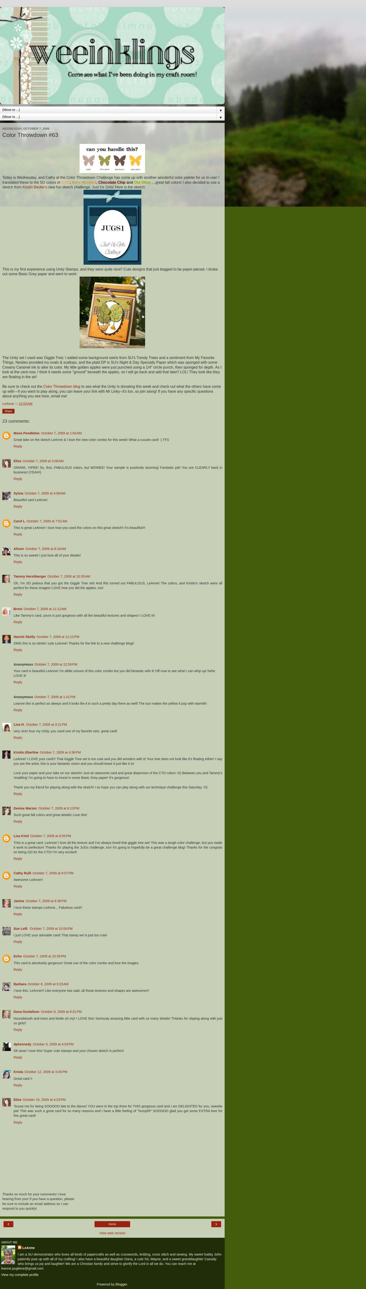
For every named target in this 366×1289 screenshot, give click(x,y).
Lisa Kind (21, 836)
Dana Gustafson (26, 1012)
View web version (112, 1233)
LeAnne (28, 1248)
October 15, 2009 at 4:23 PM (44, 1100)
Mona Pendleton (27, 433)
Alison (19, 549)
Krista (18, 1072)
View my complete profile (20, 1275)
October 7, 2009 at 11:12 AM (45, 609)
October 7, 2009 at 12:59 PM (55, 664)
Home (112, 1224)
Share (8, 411)
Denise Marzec (25, 808)
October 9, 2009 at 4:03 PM (53, 1044)
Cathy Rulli (22, 873)
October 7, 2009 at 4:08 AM (45, 493)
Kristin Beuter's (34, 187)
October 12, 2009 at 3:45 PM (46, 1072)
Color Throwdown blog (61, 386)
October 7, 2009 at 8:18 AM (45, 549)
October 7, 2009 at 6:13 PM (58, 808)
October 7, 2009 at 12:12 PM (58, 637)
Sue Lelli (21, 928)
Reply (18, 446)
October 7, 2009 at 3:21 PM (46, 724)
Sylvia (18, 493)
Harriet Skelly (24, 637)
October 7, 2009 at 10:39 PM (44, 956)
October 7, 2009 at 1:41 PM (54, 697)
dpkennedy (22, 1044)
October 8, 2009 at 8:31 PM (61, 1012)
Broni (18, 609)
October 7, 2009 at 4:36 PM (60, 752)
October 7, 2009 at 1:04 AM (61, 433)
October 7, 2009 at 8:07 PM (53, 873)
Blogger (121, 1284)
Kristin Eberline (26, 752)
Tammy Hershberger (30, 576)
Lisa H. (19, 724)
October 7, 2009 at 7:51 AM (47, 521)
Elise (18, 461)
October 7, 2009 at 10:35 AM (69, 576)
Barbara (20, 984)
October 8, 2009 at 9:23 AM (48, 984)
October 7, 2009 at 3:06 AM (43, 461)
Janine (19, 901)
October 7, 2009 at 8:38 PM (46, 901)
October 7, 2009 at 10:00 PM (51, 928)
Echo (18, 956)
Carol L (19, 521)
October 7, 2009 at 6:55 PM (50, 836)
